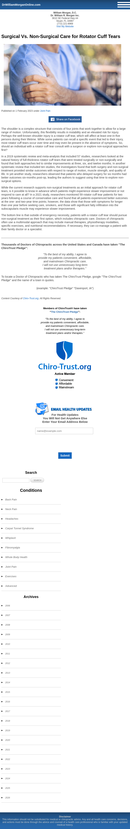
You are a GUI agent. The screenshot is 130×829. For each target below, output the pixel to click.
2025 (7, 788)
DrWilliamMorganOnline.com (21, 4)
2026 (7, 797)
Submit (65, 455)
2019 (7, 730)
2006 (7, 605)
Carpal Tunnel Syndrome (19, 528)
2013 (7, 673)
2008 (7, 625)
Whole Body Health (16, 557)
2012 (7, 663)
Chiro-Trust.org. (31, 298)
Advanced (11, 585)
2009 (7, 634)
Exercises (10, 576)
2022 (7, 759)
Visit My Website (65, 26)
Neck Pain (11, 509)
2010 (7, 644)
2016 (7, 701)
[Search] (15, 480)
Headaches (11, 518)
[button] (37, 480)
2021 (7, 749)
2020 (7, 740)
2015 (7, 692)
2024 (7, 778)
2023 (7, 769)
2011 (7, 653)
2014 (7, 682)
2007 (7, 615)
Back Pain (11, 499)
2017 (7, 711)
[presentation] (65, 443)
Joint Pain (45, 111)
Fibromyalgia (12, 547)
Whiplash (10, 537)
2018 (7, 721)
